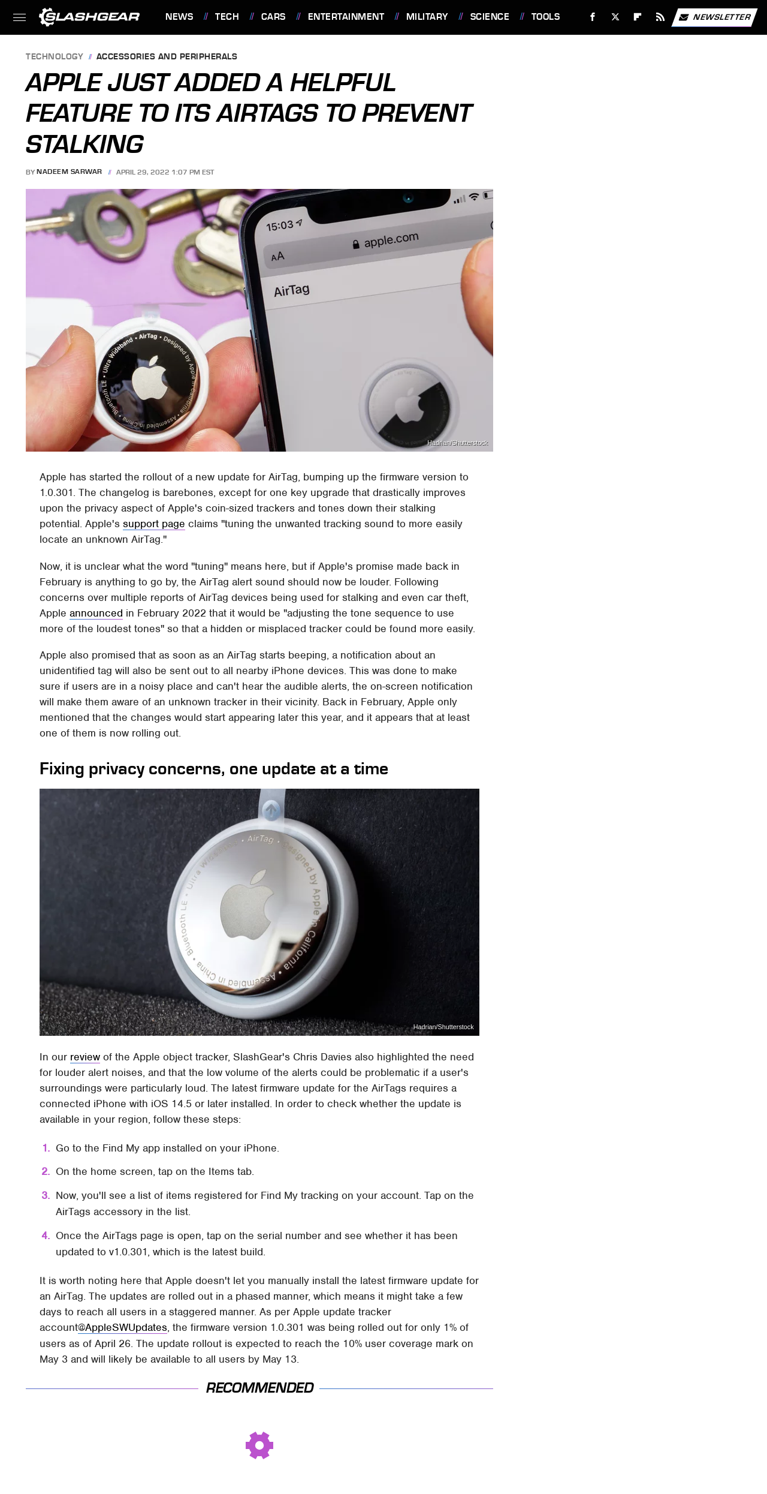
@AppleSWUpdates (122, 1327)
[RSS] (660, 17)
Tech (227, 16)
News (179, 16)
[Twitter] (615, 17)
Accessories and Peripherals (167, 57)
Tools (546, 16)
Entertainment (346, 16)
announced (96, 613)
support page (154, 523)
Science (490, 16)
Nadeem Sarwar (69, 172)
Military (427, 16)
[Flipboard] (638, 17)
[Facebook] (593, 17)
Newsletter (714, 17)
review (85, 1056)
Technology (54, 57)
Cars (273, 16)
